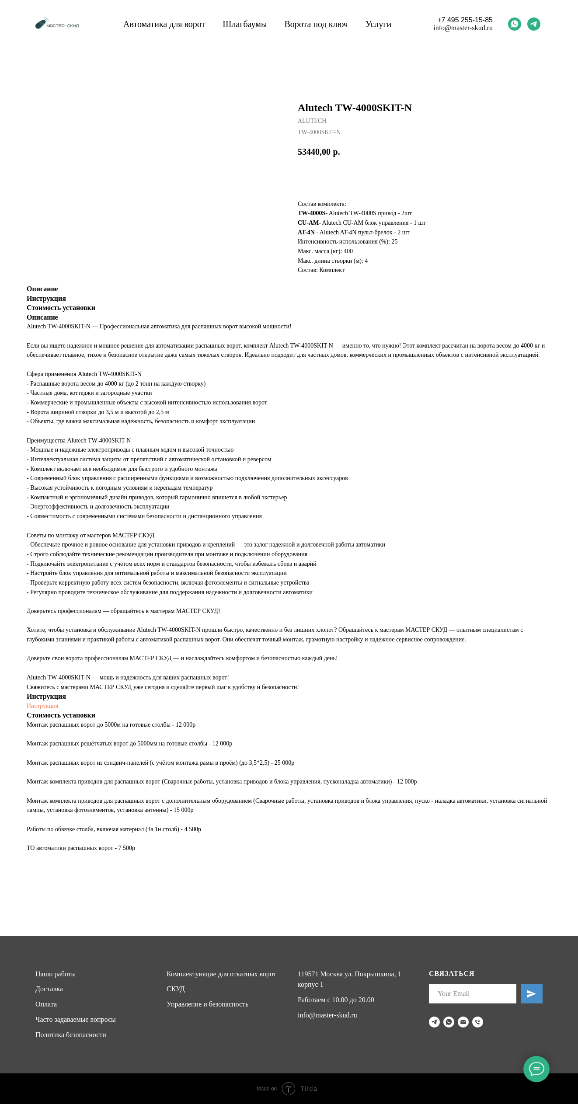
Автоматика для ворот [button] (164, 24)
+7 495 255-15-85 (465, 20)
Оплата (46, 1004)
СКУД (176, 989)
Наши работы (55, 974)
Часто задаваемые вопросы (75, 1019)
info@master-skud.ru (463, 27)
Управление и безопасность (207, 1004)
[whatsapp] (514, 24)
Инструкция (42, 706)
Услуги (379, 24)
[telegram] (533, 24)
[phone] (477, 1022)
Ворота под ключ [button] (316, 24)
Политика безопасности (70, 1034)
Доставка (49, 989)
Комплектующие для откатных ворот (221, 974)
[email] (463, 1022)
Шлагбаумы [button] (245, 24)
